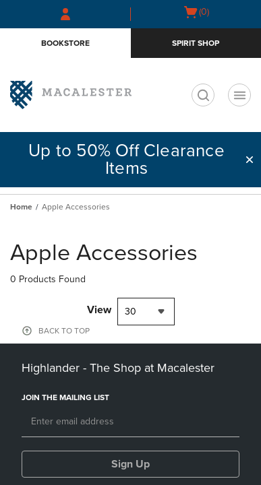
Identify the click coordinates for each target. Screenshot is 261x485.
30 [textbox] (130, 311)
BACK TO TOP (64, 330)
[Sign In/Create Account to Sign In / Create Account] (65, 14)
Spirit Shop (195, 43)
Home (21, 207)
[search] (203, 95)
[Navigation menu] (239, 95)
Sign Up (130, 464)
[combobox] (146, 311)
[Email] (130, 422)
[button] (249, 159)
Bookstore (65, 43)
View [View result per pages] (99, 310)
